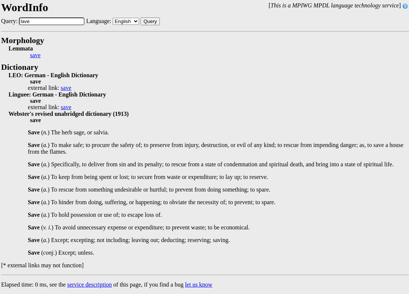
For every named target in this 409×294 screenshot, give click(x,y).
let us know (198, 284)
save (35, 55)
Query (150, 21)
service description (89, 284)
